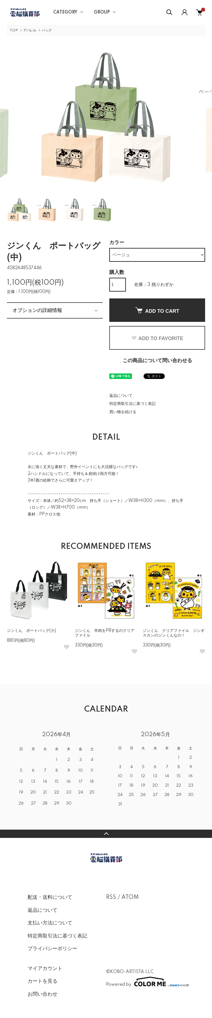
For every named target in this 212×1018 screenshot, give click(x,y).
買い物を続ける (122, 412)
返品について (120, 396)
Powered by (145, 982)
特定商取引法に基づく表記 (132, 404)
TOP (14, 30)
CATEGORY (65, 12)
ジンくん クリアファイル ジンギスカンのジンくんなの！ (174, 633)
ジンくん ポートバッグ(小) (31, 631)
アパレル (29, 30)
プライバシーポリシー (52, 949)
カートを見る (42, 981)
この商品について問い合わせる (157, 361)
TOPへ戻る (106, 834)
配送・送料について (50, 897)
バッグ (47, 30)
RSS (111, 897)
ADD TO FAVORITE (157, 338)
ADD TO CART (157, 310)
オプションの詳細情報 (37, 310)
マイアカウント (45, 968)
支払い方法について (50, 923)
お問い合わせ (42, 994)
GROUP (102, 12)
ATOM (130, 897)
